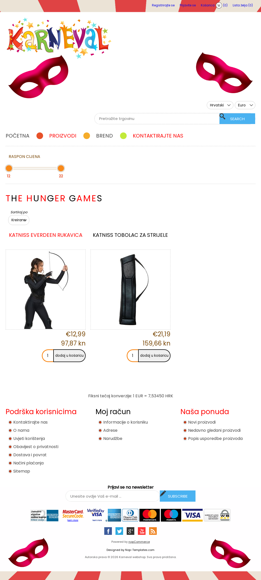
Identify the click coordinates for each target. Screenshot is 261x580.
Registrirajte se (163, 5)
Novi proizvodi (202, 422)
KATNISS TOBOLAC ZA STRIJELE (130, 235)
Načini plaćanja (28, 463)
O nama (21, 430)
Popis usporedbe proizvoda (215, 438)
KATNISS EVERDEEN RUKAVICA (45, 235)
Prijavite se (188, 5)
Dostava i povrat (30, 455)
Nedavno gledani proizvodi (214, 430)
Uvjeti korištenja (29, 438)
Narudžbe (112, 438)
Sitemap (21, 471)
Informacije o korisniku (125, 422)
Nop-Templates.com (139, 550)
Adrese (110, 430)
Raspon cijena (24, 156)
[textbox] (168, 118)
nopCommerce (139, 542)
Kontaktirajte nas (30, 422)
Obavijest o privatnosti (35, 447)
